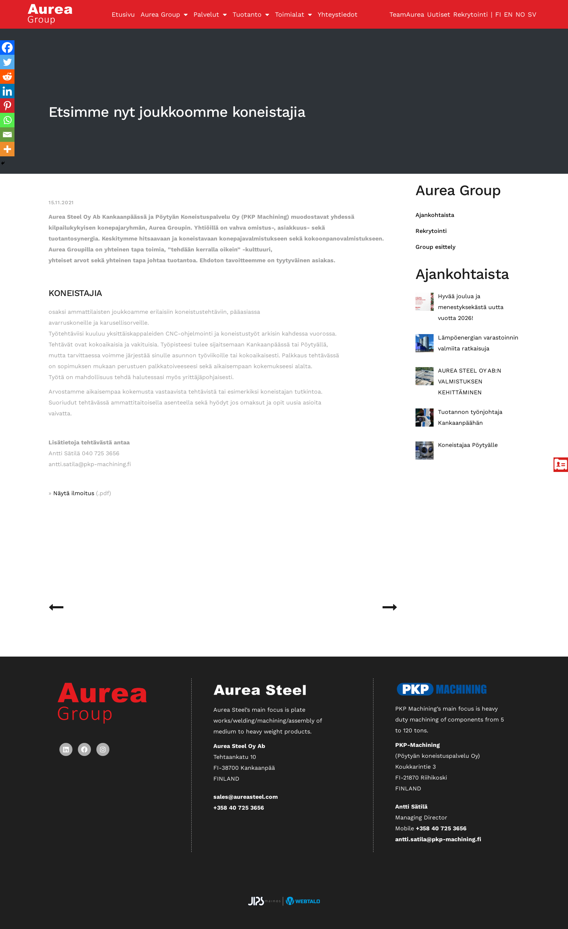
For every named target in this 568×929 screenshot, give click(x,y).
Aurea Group (164, 14)
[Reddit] (7, 76)
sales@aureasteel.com (245, 796)
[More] (7, 149)
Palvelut (210, 14)
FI (498, 14)
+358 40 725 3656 (238, 807)
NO (520, 14)
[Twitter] (7, 62)
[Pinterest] (7, 105)
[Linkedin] (7, 91)
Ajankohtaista (434, 214)
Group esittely (435, 246)
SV (532, 14)
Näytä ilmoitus (73, 493)
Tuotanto (251, 14)
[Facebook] (7, 47)
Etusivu (123, 14)
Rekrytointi (470, 14)
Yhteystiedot (338, 14)
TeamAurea (406, 14)
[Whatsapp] (7, 120)
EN (508, 14)
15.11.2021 (61, 202)
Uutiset (438, 14)
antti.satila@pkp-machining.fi (438, 839)
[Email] (7, 134)
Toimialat (293, 14)
